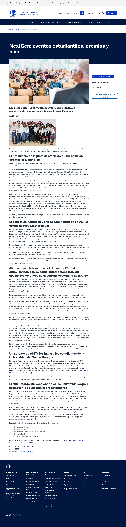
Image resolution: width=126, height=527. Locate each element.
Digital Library (49, 487)
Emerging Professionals (32, 495)
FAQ (109, 22)
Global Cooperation (12, 479)
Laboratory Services (51, 495)
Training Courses (50, 499)
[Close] (123, 2)
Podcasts (66, 482)
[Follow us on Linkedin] (16, 515)
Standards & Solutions (72, 22)
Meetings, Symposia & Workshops (32, 488)
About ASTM (30, 22)
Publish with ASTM (31, 499)
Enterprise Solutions (51, 481)
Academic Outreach (31, 492)
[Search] (68, 13)
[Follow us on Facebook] (10, 515)
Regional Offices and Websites (12, 489)
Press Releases (68, 479)
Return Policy (106, 485)
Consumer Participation (32, 502)
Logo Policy (105, 479)
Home (18, 22)
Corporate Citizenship (13, 482)
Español (66, 485)
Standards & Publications (52, 478)
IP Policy (104, 482)
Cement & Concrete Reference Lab (51, 506)
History (8, 485)
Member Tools (29, 484)
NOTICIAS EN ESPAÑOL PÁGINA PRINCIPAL (104, 96)
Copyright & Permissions (109, 488)
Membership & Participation (50, 22)
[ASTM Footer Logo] (8, 466)
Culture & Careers (11, 498)
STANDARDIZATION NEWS (103, 77)
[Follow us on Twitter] (7, 515)
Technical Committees (32, 481)
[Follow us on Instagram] (19, 515)
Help (99, 22)
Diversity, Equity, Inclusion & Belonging (14, 494)
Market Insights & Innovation (50, 491)
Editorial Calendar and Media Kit (70, 489)
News (88, 22)
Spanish (91, 13)
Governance (10, 476)
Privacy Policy (106, 476)
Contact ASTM (87, 476)
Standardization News (70, 476)
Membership (29, 478)
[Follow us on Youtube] (13, 515)
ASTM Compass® (50, 484)
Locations (86, 479)
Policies (105, 472)
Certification (48, 502)
